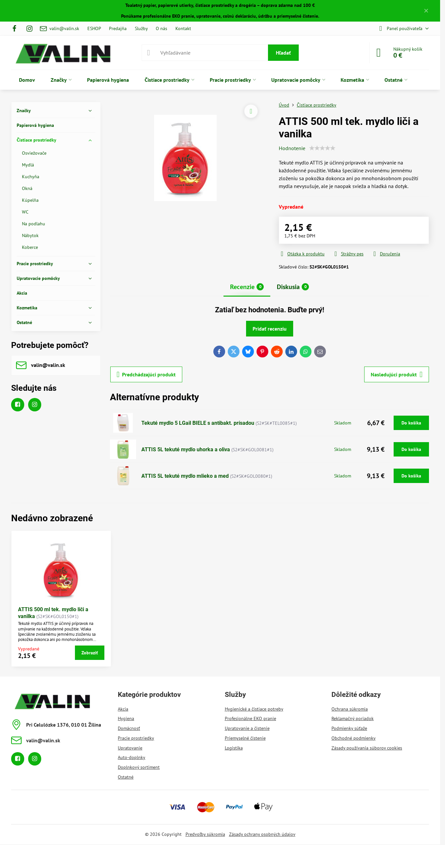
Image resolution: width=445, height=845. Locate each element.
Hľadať (283, 52)
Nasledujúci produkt (396, 374)
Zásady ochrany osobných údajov (262, 834)
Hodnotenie (292, 148)
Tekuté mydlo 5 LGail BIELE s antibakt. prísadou (197, 423)
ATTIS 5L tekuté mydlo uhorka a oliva (185, 449)
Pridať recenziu (270, 328)
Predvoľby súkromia (205, 834)
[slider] (322, 148)
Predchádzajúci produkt (146, 374)
